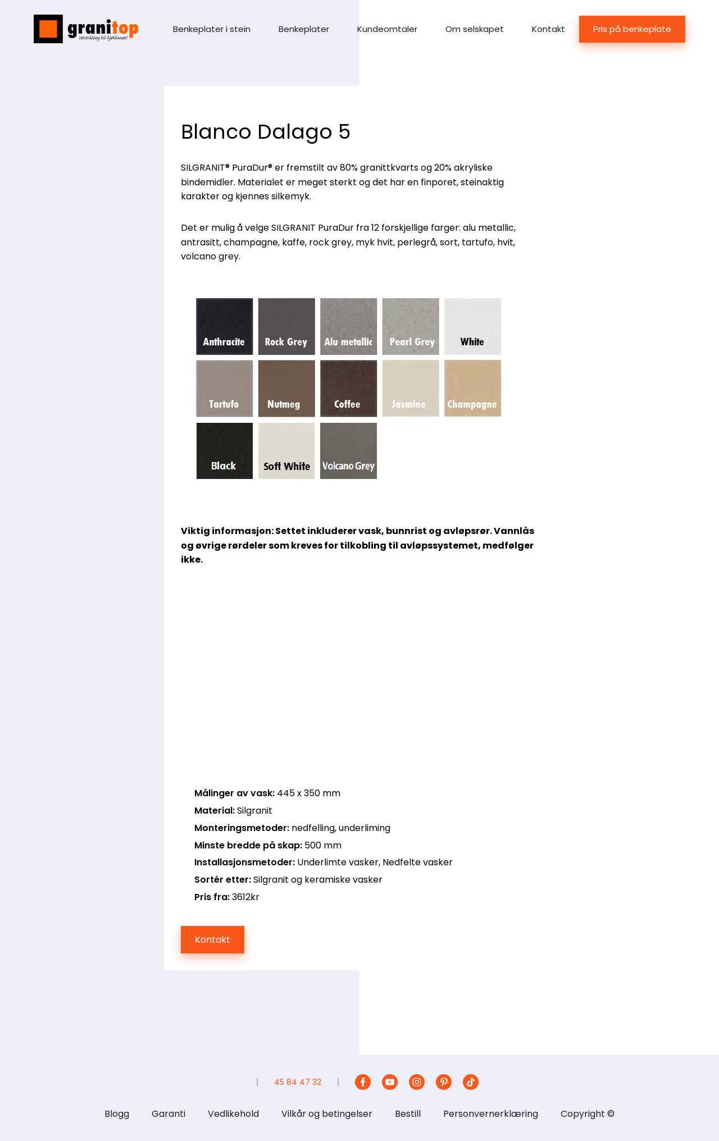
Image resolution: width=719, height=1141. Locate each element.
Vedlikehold (233, 1113)
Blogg (116, 1113)
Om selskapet (474, 29)
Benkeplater (304, 29)
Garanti (168, 1113)
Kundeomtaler (387, 29)
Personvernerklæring (490, 1113)
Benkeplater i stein (212, 29)
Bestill (408, 1113)
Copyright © (588, 1113)
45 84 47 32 (297, 1082)
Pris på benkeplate (632, 29)
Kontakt (548, 29)
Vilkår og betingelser (326, 1113)
